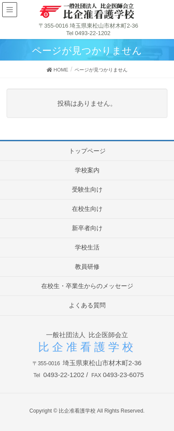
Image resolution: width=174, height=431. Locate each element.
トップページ (87, 150)
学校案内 (87, 170)
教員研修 (87, 266)
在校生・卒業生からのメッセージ (87, 285)
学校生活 (87, 247)
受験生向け (87, 189)
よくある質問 (87, 305)
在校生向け (87, 208)
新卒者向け (87, 228)
